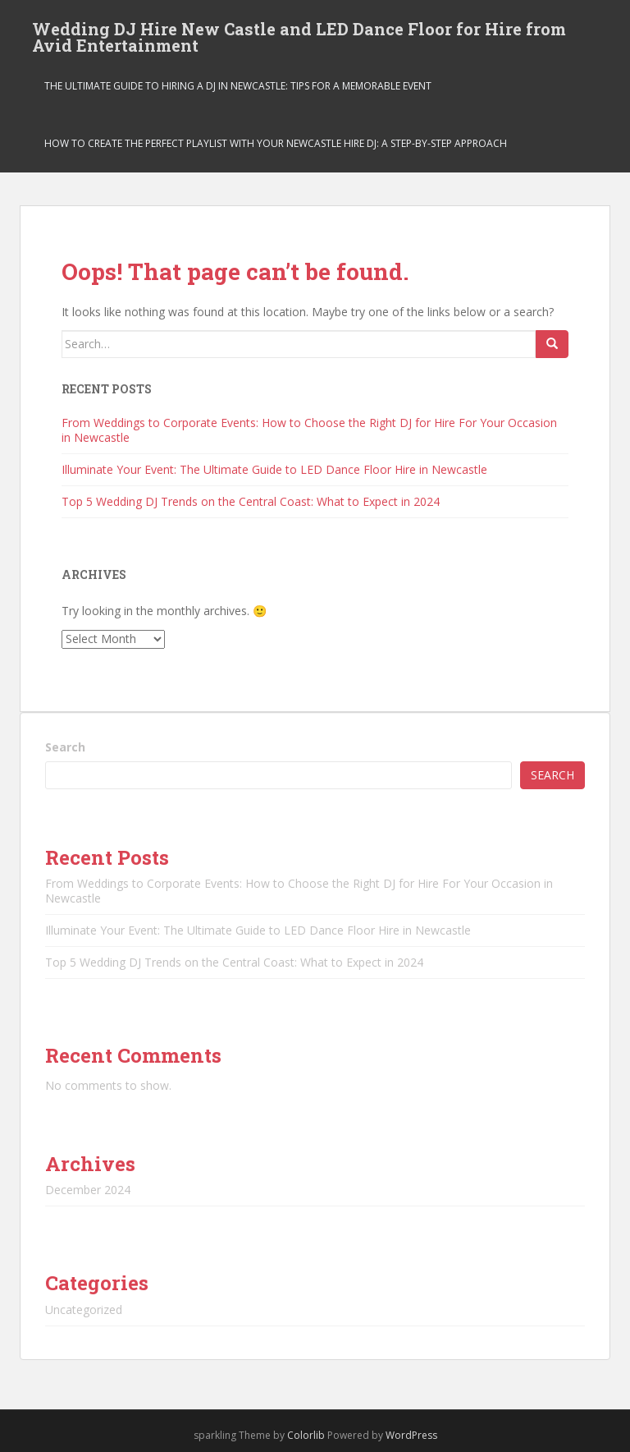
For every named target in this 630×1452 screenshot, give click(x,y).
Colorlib (306, 1435)
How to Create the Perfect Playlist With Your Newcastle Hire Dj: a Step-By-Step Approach (275, 143)
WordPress (411, 1435)
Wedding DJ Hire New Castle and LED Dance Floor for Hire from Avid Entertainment (299, 33)
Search (65, 747)
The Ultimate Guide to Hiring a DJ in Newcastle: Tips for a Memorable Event (237, 86)
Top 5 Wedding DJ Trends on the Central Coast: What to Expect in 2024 (251, 501)
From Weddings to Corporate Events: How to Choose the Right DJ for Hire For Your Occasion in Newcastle (309, 430)
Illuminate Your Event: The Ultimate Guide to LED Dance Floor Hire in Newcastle (274, 469)
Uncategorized (83, 1309)
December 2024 (87, 1189)
